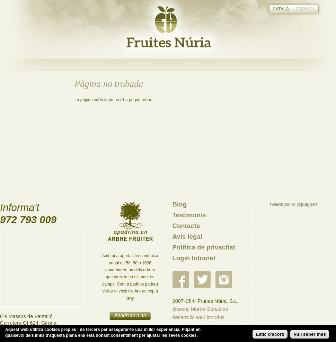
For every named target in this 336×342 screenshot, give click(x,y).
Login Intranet (194, 258)
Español (305, 9)
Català (281, 9)
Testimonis (189, 215)
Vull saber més (309, 334)
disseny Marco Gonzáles (200, 309)
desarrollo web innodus (199, 317)
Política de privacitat (204, 247)
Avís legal (187, 236)
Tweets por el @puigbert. (294, 204)
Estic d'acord (270, 334)
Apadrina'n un (130, 315)
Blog (180, 204)
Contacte (186, 225)
